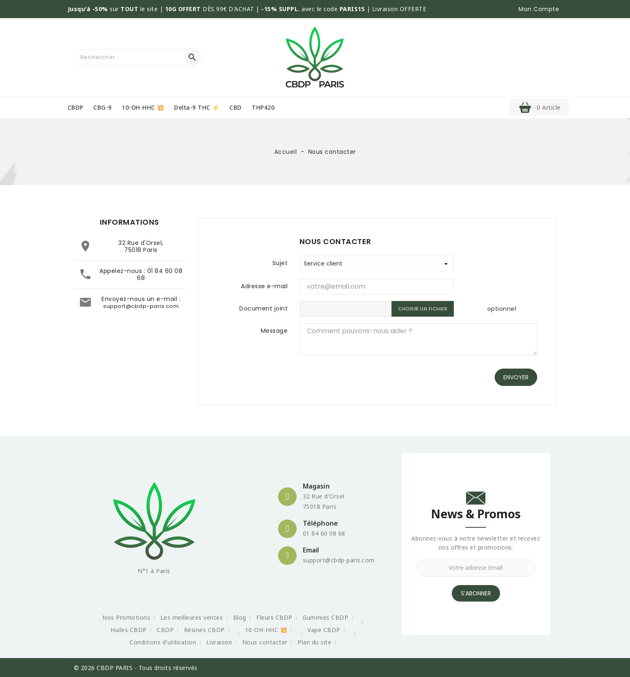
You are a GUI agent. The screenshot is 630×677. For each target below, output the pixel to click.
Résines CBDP (204, 630)
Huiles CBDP (129, 630)
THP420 (263, 107)
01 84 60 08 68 (159, 274)
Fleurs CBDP (274, 617)
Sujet (280, 263)
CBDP (75, 107)
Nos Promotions (126, 617)
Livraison (219, 642)
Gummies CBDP (325, 617)
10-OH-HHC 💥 (143, 107)
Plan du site (314, 642)
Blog (239, 617)
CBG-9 (102, 107)
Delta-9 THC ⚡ (196, 107)
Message (274, 331)
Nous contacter (265, 642)
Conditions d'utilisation (163, 642)
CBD (235, 107)
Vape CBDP (323, 630)
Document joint (263, 308)
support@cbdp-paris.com (141, 306)
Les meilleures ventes (191, 617)
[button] (539, 9)
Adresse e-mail (264, 286)
